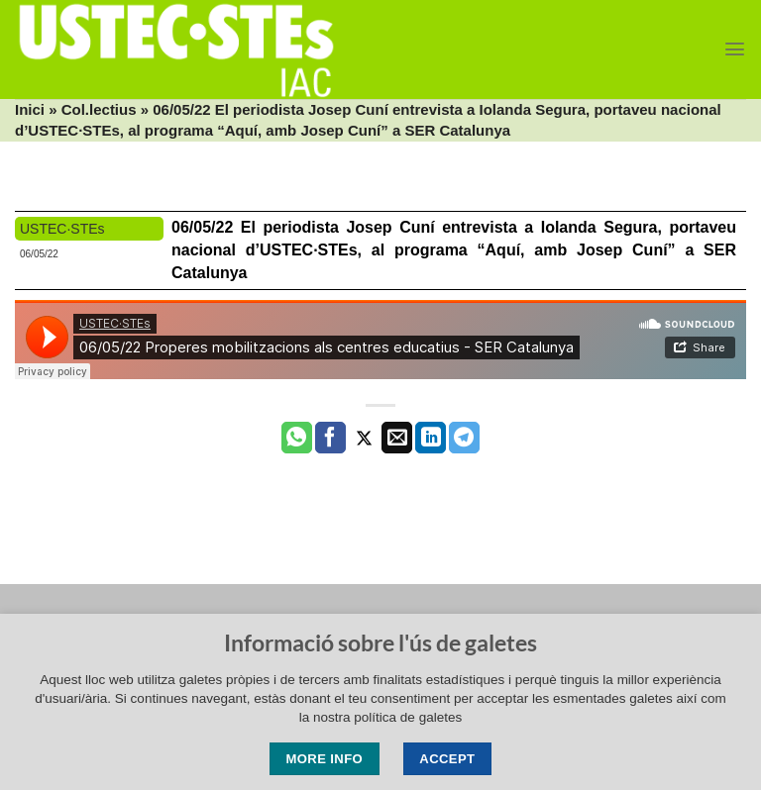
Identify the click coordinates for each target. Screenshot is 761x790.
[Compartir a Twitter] (364, 437)
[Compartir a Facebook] (330, 437)
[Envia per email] (396, 437)
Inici (30, 109)
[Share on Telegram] (464, 437)
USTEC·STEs (62, 229)
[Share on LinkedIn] (430, 437)
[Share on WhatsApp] (296, 437)
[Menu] (734, 49)
